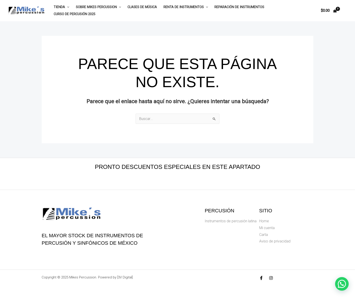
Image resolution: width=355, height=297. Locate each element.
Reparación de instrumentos (239, 7)
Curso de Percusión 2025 (74, 14)
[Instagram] (271, 278)
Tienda (61, 7)
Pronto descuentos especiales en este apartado (177, 166)
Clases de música (142, 7)
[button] (342, 284)
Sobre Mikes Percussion (98, 7)
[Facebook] (261, 278)
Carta (263, 234)
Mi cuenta (267, 228)
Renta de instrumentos (185, 7)
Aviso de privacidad (274, 241)
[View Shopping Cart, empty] (328, 10)
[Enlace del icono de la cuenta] (345, 11)
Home (264, 221)
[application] (67, 7)
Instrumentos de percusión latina (231, 221)
